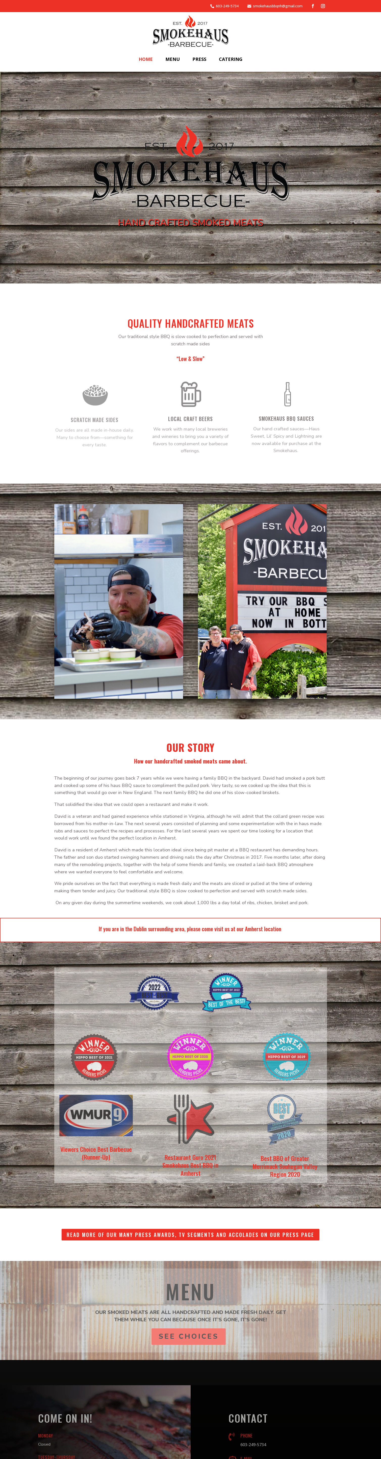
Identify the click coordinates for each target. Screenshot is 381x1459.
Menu (172, 59)
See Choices (189, 1336)
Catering (230, 59)
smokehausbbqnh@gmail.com (277, 6)
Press (199, 59)
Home (146, 59)
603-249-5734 (227, 6)
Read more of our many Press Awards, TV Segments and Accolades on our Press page (190, 1234)
